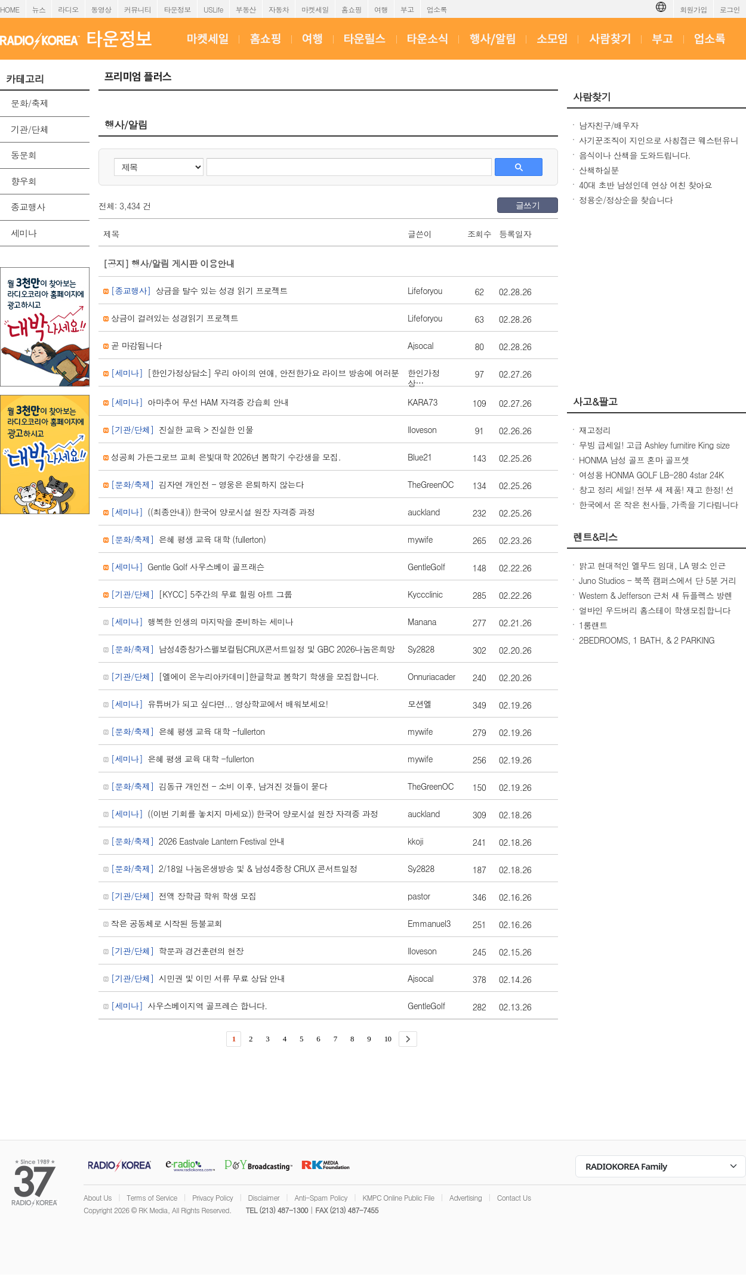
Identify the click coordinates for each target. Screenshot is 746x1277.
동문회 (23, 155)
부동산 (246, 9)
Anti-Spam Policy (320, 1197)
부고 (407, 9)
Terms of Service (152, 1197)
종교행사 (28, 206)
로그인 (730, 9)
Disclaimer (263, 1197)
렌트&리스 (595, 537)
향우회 (23, 181)
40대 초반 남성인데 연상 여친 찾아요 (645, 185)
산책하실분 (599, 170)
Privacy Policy (212, 1197)
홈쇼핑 (351, 9)
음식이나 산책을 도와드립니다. (634, 155)
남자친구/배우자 (608, 125)
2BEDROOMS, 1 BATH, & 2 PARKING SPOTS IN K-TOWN (646, 646)
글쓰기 (528, 205)
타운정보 (177, 9)
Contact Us (514, 1197)
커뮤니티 (138, 9)
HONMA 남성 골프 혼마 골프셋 (634, 460)
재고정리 (595, 430)
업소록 (437, 9)
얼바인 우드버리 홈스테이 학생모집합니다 (654, 610)
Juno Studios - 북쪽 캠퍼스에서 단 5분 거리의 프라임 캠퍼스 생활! (657, 586)
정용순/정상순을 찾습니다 (626, 200)
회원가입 (693, 9)
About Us (98, 1197)
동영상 (101, 9)
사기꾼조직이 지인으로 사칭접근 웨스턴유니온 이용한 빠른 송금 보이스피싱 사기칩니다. (658, 146)
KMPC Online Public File (398, 1197)
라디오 (68, 9)
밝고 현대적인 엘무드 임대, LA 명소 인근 (652, 565)
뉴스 (39, 9)
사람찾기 (592, 96)
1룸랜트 (593, 625)
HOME (10, 9)
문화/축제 (29, 103)
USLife (213, 9)
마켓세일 (315, 9)
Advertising (465, 1197)
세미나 (23, 233)
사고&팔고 (595, 401)
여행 (381, 9)
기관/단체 (29, 129)
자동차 (279, 9)
